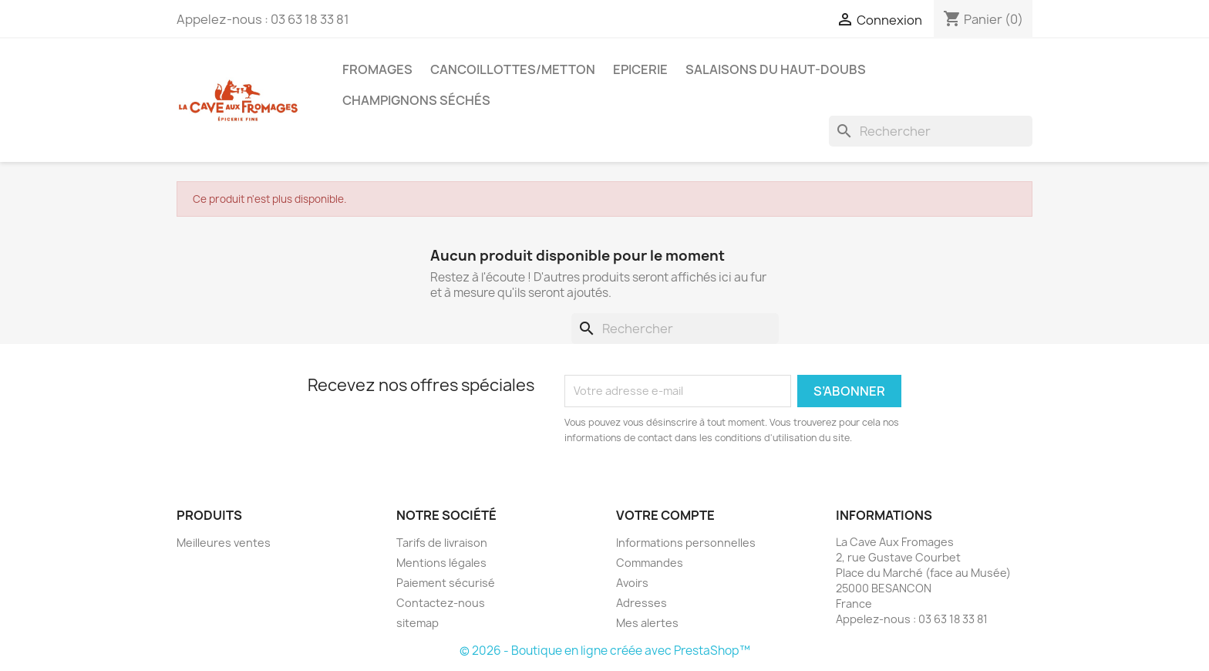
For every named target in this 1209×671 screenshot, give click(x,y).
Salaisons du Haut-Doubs (775, 69)
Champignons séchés (416, 100)
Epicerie (640, 69)
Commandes (649, 562)
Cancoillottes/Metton (512, 69)
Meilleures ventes (224, 542)
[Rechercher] (930, 131)
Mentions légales (441, 562)
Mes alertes (647, 622)
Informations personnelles (686, 542)
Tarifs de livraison (441, 542)
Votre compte (665, 515)
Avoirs (632, 582)
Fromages (377, 69)
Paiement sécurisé (445, 582)
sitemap (417, 622)
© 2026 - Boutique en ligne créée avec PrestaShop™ (605, 650)
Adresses (641, 602)
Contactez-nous (440, 602)
